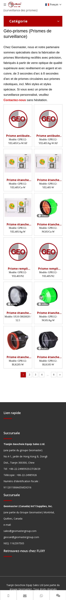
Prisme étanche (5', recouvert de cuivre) (17, 180)
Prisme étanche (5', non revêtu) (18, 357)
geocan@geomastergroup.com (21, 537)
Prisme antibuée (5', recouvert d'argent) (48, 136)
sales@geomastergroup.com (20, 531)
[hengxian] (8, 418)
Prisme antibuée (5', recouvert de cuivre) (18, 136)
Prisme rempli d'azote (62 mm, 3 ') (17, 269)
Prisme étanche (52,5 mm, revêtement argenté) (18, 313)
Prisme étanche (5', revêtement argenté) (18, 224)
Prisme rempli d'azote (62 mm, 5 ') (48, 269)
